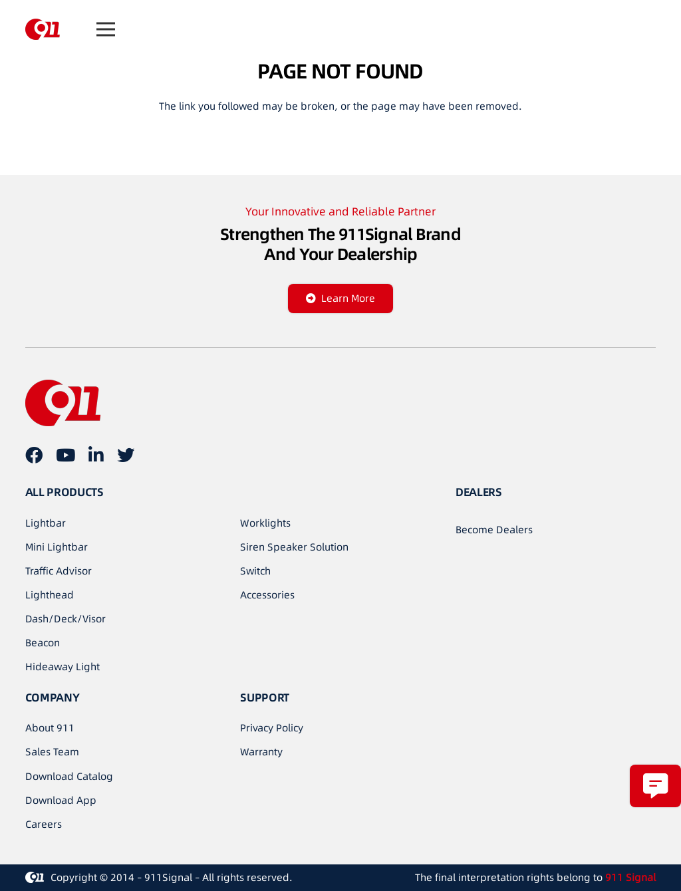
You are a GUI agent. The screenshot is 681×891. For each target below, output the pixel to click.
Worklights (265, 523)
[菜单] (105, 29)
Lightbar (45, 523)
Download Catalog (69, 776)
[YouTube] (65, 454)
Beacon (42, 643)
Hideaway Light (62, 667)
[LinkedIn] (96, 454)
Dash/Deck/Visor (65, 619)
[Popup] (655, 786)
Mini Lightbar (56, 547)
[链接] (42, 29)
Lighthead (49, 595)
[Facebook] (34, 454)
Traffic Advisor (58, 571)
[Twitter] (125, 454)
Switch (255, 571)
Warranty (261, 752)
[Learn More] (340, 298)
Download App (60, 800)
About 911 (49, 728)
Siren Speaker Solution (294, 547)
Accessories (267, 595)
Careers (43, 824)
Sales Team (52, 752)
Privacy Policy (271, 728)
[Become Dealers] (494, 530)
